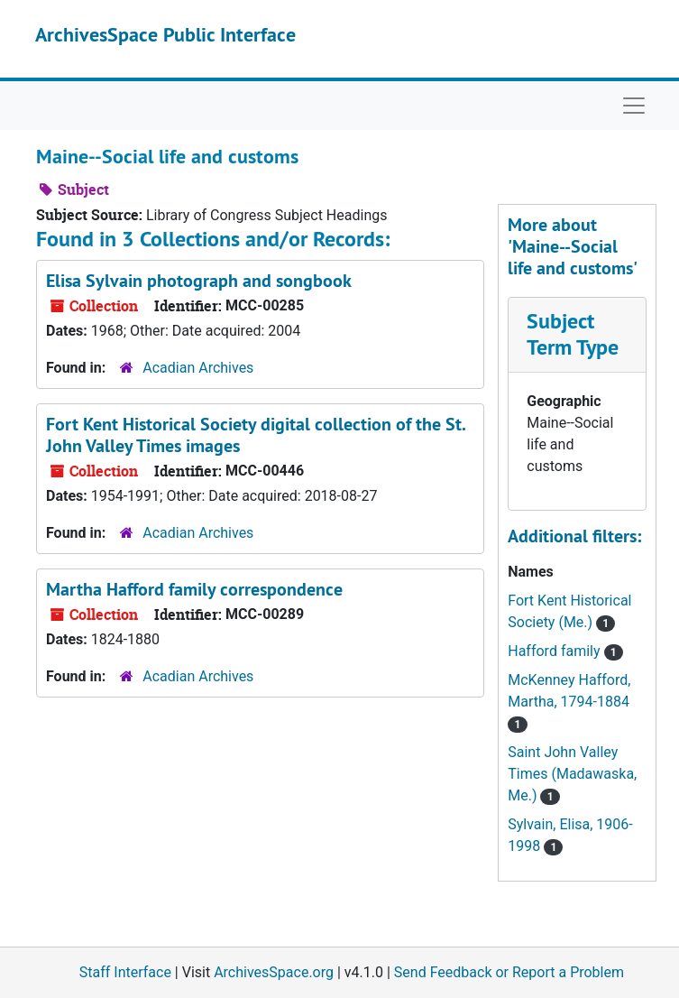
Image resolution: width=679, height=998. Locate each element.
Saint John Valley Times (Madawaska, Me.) (572, 774)
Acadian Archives (197, 367)
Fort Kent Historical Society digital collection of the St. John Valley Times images (255, 434)
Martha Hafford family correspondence (194, 589)
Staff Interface (125, 972)
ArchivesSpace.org (274, 972)
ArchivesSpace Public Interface (165, 34)
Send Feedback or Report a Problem (509, 972)
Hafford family (555, 651)
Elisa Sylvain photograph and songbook (199, 280)
